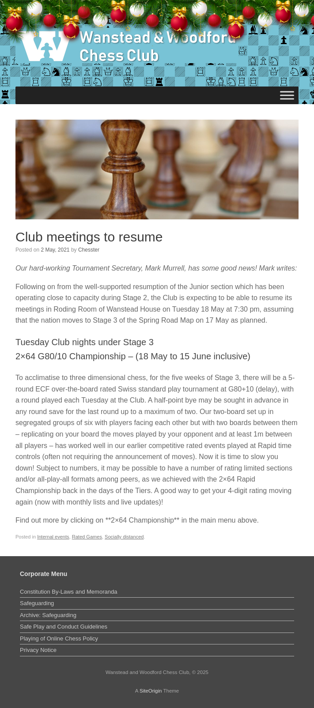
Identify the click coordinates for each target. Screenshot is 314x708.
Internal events (53, 536)
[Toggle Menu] (287, 95)
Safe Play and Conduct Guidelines (63, 626)
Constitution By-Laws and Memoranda (68, 591)
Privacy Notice (38, 650)
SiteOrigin (151, 690)
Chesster (88, 250)
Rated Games (87, 536)
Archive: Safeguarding (48, 615)
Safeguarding (37, 603)
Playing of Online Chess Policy (59, 638)
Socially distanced (124, 536)
